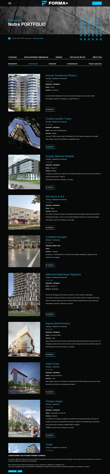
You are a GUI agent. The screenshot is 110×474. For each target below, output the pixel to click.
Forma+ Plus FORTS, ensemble (21, 38)
